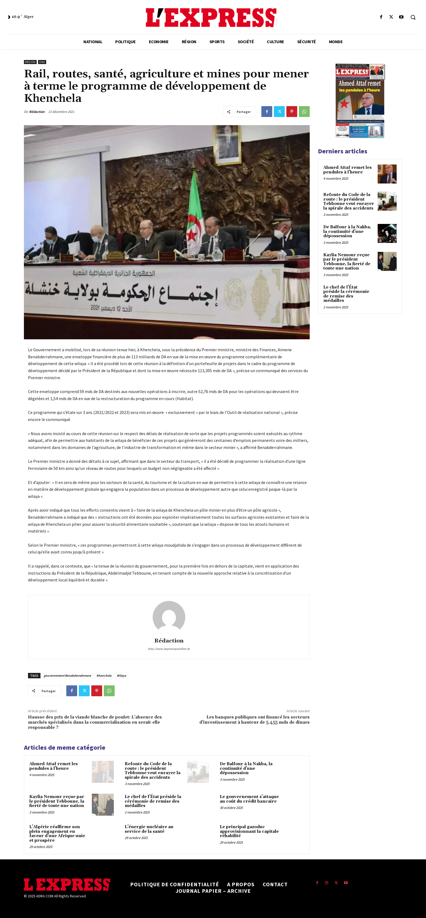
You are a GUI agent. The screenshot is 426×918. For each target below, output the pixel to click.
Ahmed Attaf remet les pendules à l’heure (53, 766)
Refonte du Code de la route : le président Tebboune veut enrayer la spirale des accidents (152, 770)
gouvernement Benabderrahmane (67, 675)
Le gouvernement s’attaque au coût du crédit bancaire (249, 799)
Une (42, 62)
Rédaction (37, 111)
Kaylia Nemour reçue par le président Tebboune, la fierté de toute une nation (56, 801)
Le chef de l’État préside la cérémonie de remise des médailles (153, 801)
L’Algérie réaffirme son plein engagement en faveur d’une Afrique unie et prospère (57, 833)
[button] (412, 17)
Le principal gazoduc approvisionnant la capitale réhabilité (249, 831)
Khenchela (103, 675)
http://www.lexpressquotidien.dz (169, 649)
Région (30, 62)
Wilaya (121, 675)
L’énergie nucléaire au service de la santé (149, 829)
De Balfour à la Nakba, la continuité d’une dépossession (246, 768)
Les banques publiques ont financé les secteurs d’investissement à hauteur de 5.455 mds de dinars (254, 719)
